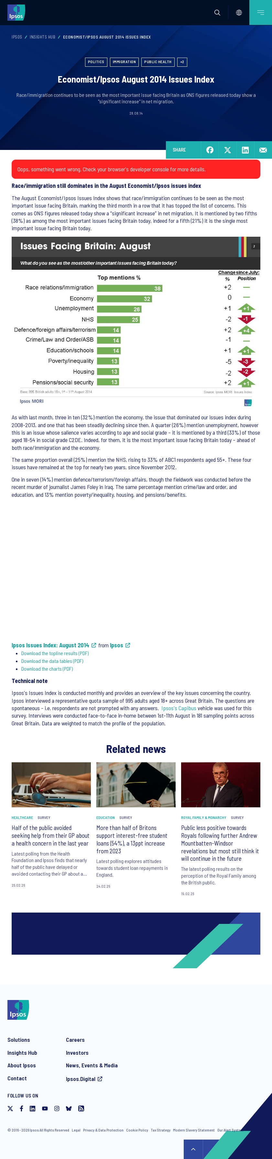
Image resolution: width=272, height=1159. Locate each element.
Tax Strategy (160, 1130)
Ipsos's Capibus (178, 707)
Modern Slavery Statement (194, 1130)
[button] (217, 13)
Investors (77, 1052)
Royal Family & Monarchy (203, 817)
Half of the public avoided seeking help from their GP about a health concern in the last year (51, 835)
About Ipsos (21, 1065)
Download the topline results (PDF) (55, 653)
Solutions (18, 1039)
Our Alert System (230, 1130)
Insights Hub (42, 37)
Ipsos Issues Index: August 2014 (50, 645)
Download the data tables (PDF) (52, 661)
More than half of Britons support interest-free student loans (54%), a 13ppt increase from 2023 (132, 839)
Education (105, 817)
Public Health (158, 61)
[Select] (239, 13)
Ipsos (17, 37)
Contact (17, 1078)
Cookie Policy (137, 1130)
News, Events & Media (92, 1065)
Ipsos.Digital (80, 1078)
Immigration (124, 61)
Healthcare (22, 817)
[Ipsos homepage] (17, 12)
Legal (76, 1130)
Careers (75, 1039)
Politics (96, 61)
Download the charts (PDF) (47, 668)
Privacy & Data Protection (103, 1130)
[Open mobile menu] (260, 12)
